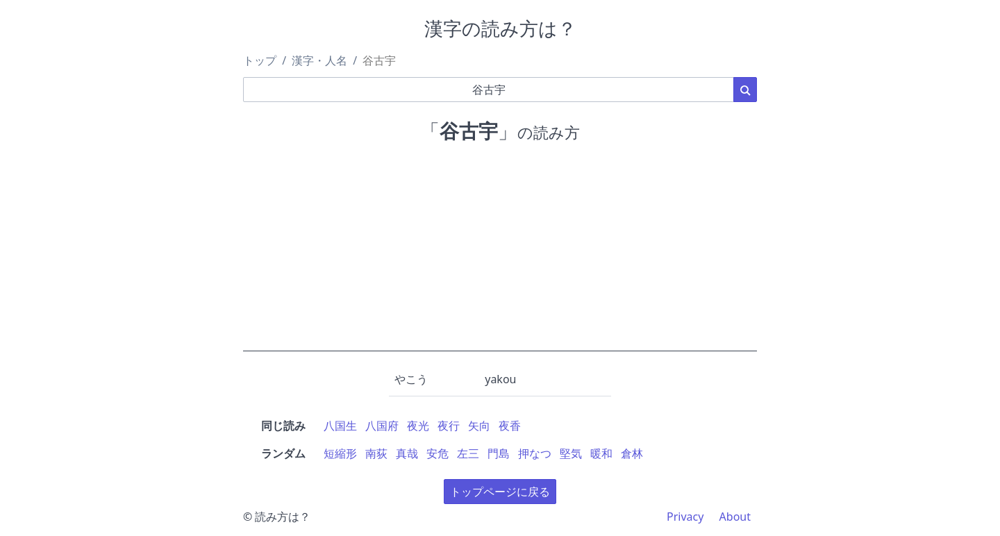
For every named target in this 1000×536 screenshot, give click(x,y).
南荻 (376, 453)
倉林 (632, 453)
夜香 (510, 425)
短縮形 (340, 453)
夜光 (418, 425)
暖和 (601, 453)
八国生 (340, 425)
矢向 (479, 425)
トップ (259, 60)
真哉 (407, 453)
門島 (499, 453)
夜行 (449, 425)
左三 (468, 453)
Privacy (685, 516)
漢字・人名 (319, 60)
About (735, 516)
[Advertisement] (500, 254)
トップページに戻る (500, 491)
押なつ (534, 453)
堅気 (571, 453)
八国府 (382, 425)
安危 (437, 453)
